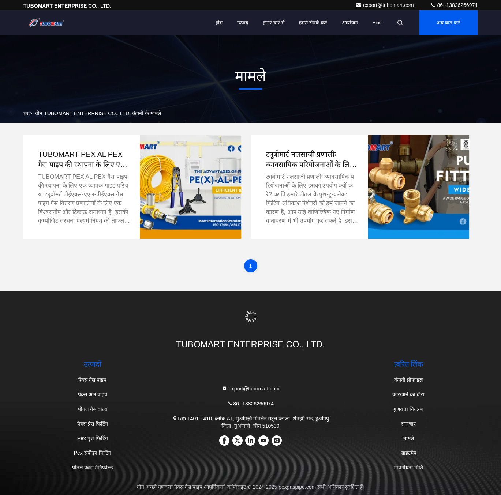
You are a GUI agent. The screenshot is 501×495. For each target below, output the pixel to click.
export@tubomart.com (385, 5)
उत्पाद (242, 23)
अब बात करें (448, 23)
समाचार (408, 424)
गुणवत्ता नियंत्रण (408, 409)
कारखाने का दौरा (408, 394)
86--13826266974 (454, 5)
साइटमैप (408, 453)
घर (26, 113)
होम (219, 23)
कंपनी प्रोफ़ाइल (408, 380)
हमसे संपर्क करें (313, 23)
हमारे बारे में (273, 23)
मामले (408, 438)
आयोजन (350, 23)
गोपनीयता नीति (408, 468)
